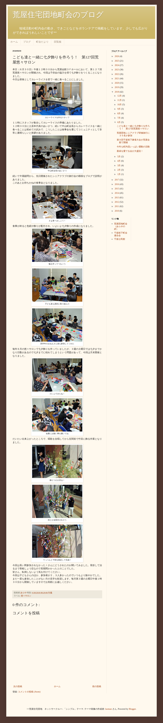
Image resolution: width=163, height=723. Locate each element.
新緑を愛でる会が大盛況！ (130, 151)
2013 (117, 197)
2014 (117, 193)
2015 (117, 188)
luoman (108, 709)
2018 (117, 92)
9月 (119, 109)
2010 (117, 211)
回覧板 (57, 41)
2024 (117, 65)
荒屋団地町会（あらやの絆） (120, 226)
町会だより (42, 41)
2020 (117, 83)
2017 (117, 180)
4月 (119, 161)
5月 (119, 156)
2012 (117, 202)
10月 (119, 104)
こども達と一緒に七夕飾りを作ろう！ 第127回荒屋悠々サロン (133, 127)
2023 (117, 69)
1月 (119, 174)
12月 (119, 96)
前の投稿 (96, 686)
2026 (117, 56)
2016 (117, 184)
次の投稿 (17, 686)
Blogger (132, 709)
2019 (117, 87)
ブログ (27, 41)
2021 (117, 78)
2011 (117, 206)
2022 (117, 74)
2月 (119, 170)
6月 (119, 122)
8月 (119, 113)
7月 (119, 118)
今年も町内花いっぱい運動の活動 (133, 147)
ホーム (14, 41)
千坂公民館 (119, 239)
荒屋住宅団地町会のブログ (58, 14)
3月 (119, 165)
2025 (117, 61)
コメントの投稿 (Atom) (29, 692)
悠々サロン (26, 596)
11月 (119, 100)
